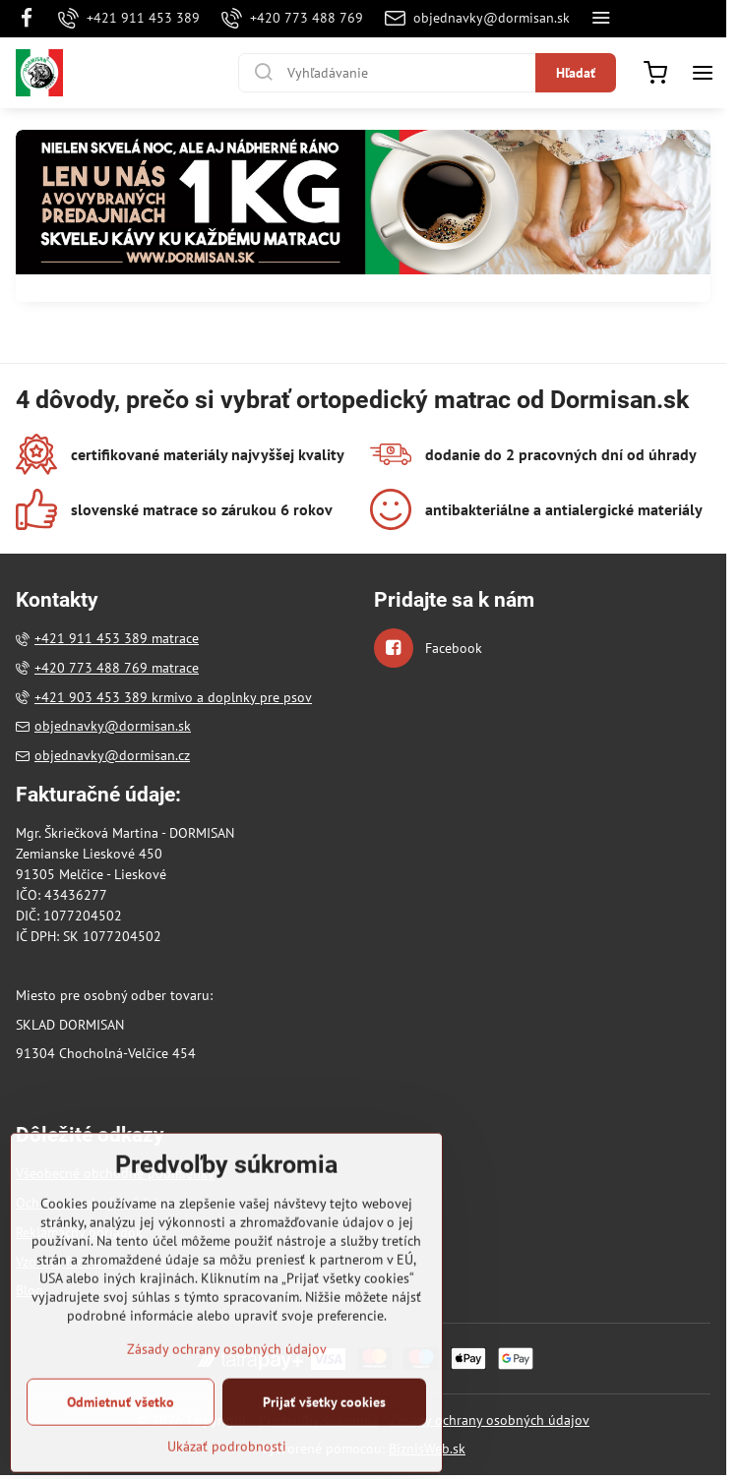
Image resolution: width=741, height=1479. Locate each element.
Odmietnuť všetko (120, 1447)
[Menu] (702, 72)
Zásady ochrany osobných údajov (489, 1420)
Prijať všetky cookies (324, 1447)
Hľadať (575, 73)
